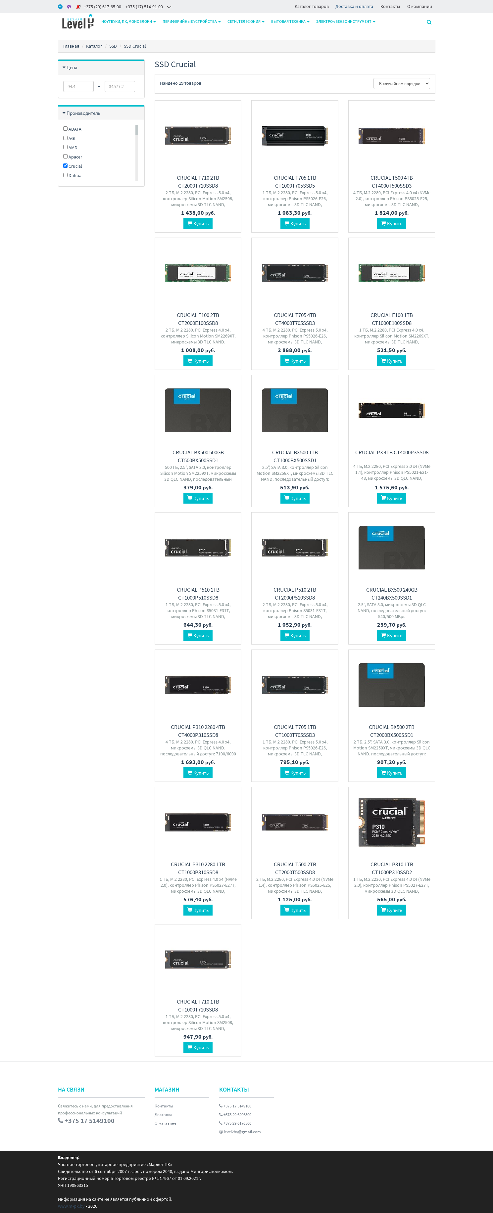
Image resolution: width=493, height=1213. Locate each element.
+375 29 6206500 (235, 1114)
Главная (71, 46)
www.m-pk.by (71, 1206)
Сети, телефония (246, 21)
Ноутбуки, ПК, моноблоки (128, 21)
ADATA (72, 129)
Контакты (390, 6)
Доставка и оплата (354, 6)
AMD (70, 148)
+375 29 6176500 (235, 1123)
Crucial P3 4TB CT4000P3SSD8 (391, 452)
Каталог (94, 46)
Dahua (72, 175)
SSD (113, 46)
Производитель (83, 113)
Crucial (72, 166)
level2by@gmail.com (240, 1132)
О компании (419, 6)
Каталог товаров (312, 6)
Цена (72, 67)
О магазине (165, 1123)
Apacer (72, 157)
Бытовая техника (290, 21)
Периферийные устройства (192, 21)
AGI (69, 138)
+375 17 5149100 (235, 1106)
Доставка (164, 1114)
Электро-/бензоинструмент (345, 21)
